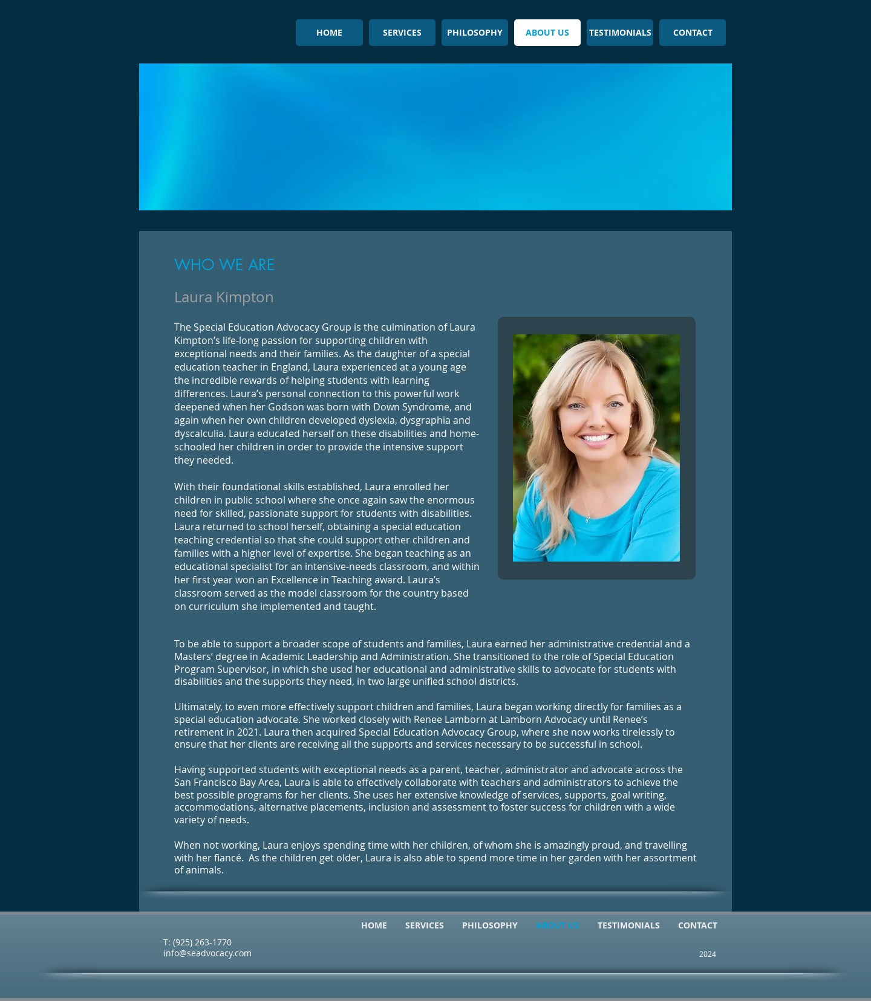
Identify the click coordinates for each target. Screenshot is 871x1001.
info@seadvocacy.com (207, 953)
